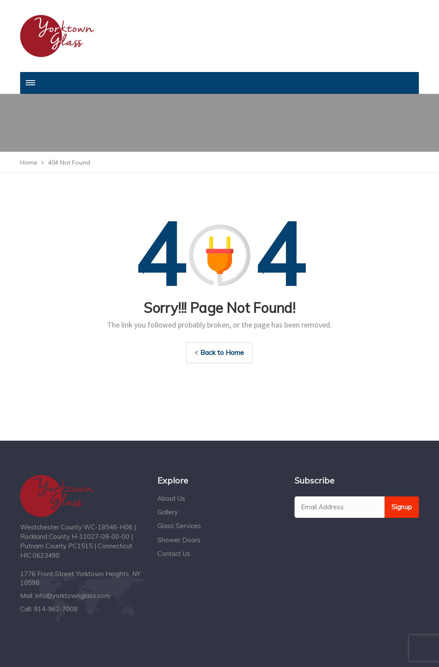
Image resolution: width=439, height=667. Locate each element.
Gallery (167, 512)
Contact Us (173, 554)
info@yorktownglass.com (72, 596)
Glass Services (179, 526)
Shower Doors (179, 540)
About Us (171, 498)
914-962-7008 (56, 609)
